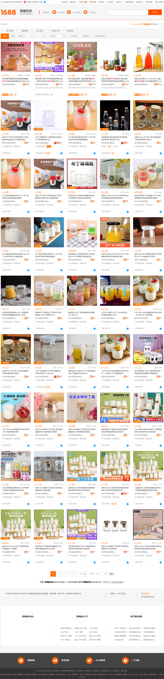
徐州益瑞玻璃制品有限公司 (75, 260)
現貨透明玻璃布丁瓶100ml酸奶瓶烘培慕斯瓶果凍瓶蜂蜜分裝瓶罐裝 (82, 547)
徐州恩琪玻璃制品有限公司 (75, 494)
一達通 (159, 674)
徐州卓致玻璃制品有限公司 (42, 260)
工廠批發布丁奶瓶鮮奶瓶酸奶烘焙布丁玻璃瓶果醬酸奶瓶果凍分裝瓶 (147, 489)
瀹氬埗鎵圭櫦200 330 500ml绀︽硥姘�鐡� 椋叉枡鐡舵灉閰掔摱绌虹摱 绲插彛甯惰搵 (147, 80)
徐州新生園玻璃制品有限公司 (108, 435)
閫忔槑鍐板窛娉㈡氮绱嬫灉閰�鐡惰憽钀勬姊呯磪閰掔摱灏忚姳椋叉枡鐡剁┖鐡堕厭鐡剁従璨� (81, 80)
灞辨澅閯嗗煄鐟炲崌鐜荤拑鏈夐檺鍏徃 (142, 84)
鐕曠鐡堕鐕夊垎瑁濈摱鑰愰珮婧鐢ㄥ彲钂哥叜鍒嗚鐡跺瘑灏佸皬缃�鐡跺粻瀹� (48, 80)
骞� (27, 84)
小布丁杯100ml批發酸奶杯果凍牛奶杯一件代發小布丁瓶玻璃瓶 (148, 314)
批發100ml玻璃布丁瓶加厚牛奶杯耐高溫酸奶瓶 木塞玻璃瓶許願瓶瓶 (48, 430)
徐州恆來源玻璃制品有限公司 (75, 318)
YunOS (110, 674)
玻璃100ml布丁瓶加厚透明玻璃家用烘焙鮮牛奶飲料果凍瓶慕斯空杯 (115, 489)
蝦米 (94, 674)
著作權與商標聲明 (67, 671)
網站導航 (124, 671)
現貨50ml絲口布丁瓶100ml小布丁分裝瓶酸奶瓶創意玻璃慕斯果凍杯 (115, 255)
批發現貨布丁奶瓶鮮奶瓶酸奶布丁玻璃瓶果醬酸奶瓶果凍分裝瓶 (48, 547)
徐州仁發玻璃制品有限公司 (142, 260)
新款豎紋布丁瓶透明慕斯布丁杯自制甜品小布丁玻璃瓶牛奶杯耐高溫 (81, 255)
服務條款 (87, 671)
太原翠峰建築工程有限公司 (153, 632)
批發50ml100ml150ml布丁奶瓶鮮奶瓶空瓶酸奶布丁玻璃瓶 (15, 547)
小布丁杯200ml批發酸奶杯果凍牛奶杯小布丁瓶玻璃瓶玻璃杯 (15, 430)
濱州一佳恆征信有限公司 (124, 628)
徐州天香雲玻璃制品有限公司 (108, 494)
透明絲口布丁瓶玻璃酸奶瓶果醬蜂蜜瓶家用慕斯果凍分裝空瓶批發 (81, 489)
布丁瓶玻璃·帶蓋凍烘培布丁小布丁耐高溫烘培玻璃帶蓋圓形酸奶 (48, 255)
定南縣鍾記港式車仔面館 (138, 632)
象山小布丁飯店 (80, 640)
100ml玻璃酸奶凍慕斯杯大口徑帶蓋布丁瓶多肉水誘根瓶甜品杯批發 (15, 489)
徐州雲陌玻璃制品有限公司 (142, 377)
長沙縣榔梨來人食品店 (137, 640)
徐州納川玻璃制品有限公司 (42, 494)
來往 (140, 674)
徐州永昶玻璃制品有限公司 (42, 143)
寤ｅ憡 (27, 81)
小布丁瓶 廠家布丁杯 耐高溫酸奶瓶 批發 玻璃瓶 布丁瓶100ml (48, 372)
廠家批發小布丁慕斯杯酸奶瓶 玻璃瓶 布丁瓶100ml (81, 314)
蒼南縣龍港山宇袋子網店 (152, 640)
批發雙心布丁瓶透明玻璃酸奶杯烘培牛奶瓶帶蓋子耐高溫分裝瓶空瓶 (81, 197)
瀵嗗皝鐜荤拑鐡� (41, 88)
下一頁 (83, 574)
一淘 (68, 674)
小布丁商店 (64, 632)
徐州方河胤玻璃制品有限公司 (142, 201)
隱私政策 (96, 671)
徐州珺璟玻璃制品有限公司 (142, 435)
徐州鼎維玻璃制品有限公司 (9, 201)
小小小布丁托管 (80, 636)
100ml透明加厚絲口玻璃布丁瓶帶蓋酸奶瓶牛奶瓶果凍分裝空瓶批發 (148, 430)
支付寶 (134, 674)
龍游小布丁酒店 (66, 636)
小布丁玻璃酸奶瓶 (123, 594)
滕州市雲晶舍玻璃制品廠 (9, 143)
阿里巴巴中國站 (31, 674)
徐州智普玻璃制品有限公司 (142, 494)
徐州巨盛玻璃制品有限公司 (9, 260)
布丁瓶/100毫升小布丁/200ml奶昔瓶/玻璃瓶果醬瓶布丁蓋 (114, 314)
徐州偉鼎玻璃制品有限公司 (9, 318)
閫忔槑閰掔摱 (73, 88)
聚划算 (62, 674)
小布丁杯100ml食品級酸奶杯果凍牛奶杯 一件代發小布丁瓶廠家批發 (115, 372)
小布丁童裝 (93, 628)
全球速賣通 (42, 674)
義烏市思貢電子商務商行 (138, 628)
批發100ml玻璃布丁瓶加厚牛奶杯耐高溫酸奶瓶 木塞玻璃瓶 (48, 489)
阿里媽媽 (88, 674)
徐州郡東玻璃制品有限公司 (108, 318)
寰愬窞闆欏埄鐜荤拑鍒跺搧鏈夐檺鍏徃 (9, 84)
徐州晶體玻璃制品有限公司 (75, 435)
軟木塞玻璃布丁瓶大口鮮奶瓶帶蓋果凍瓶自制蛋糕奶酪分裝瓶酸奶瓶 (147, 372)
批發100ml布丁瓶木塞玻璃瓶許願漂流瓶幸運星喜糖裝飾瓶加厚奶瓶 (148, 547)
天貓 (56, 674)
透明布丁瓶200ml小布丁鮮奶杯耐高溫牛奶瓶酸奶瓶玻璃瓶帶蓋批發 (115, 197)
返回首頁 (106, 582)
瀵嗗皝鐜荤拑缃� (108, 88)
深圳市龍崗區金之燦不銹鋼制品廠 (141, 636)
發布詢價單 (145, 594)
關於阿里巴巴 (106, 671)
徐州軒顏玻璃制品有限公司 (75, 143)
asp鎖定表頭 (119, 640)
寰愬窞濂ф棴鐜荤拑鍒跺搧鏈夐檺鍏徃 (75, 84)
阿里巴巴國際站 (17, 674)
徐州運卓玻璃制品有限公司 (108, 143)
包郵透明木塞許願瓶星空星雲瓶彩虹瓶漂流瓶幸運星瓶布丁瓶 (114, 138)
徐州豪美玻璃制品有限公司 (42, 552)
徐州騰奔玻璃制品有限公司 (9, 494)
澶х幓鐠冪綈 (119, 88)
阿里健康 (152, 674)
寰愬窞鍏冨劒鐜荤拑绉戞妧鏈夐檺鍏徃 (108, 84)
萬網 (125, 674)
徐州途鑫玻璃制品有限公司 (75, 552)
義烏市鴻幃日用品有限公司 (42, 201)
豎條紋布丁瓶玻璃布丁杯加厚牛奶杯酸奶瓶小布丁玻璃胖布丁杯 (48, 314)
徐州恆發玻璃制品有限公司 (108, 201)
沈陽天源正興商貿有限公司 (153, 628)
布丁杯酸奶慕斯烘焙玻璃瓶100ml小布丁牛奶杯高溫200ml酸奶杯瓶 (15, 255)
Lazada (81, 677)
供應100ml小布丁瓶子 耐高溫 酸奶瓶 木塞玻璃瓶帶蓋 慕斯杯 (147, 138)
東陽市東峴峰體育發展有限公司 (126, 636)
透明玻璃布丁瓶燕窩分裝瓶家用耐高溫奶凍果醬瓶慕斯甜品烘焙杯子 (114, 430)
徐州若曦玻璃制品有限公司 (75, 201)
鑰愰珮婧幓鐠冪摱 (55, 88)
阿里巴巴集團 (5, 674)
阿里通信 (118, 674)
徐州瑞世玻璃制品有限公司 (142, 143)
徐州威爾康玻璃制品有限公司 (9, 552)
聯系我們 (116, 671)
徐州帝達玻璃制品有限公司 (142, 552)
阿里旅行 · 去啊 (77, 674)
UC (129, 674)
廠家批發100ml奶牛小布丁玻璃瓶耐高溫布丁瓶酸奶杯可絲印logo (82, 372)
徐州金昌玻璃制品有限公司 (108, 260)
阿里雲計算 (102, 674)
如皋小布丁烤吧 (95, 636)
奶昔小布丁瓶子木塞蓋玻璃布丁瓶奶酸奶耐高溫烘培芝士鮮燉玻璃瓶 (15, 138)
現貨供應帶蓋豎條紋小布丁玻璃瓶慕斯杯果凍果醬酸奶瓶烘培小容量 (15, 314)
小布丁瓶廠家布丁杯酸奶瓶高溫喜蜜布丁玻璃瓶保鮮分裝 (48, 138)
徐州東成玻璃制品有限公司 (9, 377)
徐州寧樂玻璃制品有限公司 (42, 318)
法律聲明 (79, 671)
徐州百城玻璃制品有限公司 (42, 435)
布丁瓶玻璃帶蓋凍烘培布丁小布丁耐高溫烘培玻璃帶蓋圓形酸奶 (15, 197)
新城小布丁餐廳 (95, 640)
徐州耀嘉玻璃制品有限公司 (108, 552)
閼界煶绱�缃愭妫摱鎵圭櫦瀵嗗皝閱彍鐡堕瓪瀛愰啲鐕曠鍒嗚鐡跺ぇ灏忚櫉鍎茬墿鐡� (114, 80)
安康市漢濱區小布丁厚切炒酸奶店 (72, 628)
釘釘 (145, 674)
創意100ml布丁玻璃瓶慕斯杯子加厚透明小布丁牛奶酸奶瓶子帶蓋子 (148, 255)
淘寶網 (50, 674)
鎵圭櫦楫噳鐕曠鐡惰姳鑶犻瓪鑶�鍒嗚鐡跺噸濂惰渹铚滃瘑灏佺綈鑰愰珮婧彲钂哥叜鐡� (15, 80)
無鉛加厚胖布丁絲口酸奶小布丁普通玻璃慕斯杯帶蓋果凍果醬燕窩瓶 (147, 197)
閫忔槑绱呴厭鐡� (85, 88)
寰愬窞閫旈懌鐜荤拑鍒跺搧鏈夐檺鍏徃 (42, 84)
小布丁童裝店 (65, 640)
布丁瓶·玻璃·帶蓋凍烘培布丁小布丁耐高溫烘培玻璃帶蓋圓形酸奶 (81, 138)
